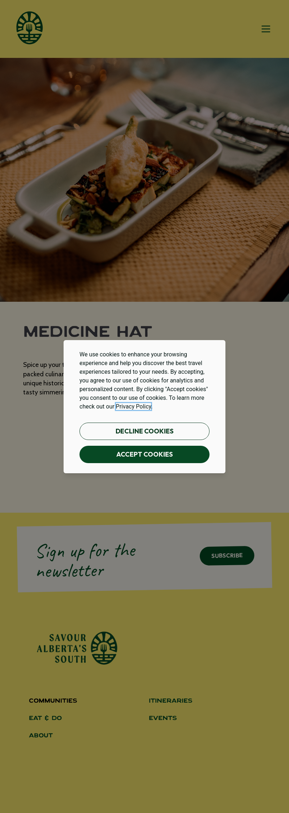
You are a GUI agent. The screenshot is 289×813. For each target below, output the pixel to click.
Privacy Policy (133, 406)
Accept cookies (144, 454)
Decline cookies (144, 431)
